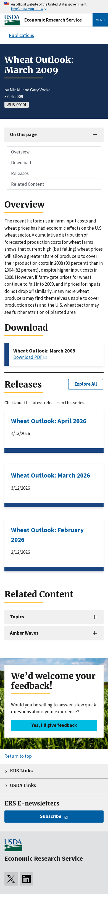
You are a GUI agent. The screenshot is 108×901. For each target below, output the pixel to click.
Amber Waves (24, 633)
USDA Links (23, 785)
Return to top (18, 756)
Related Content (27, 184)
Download (21, 163)
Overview (20, 152)
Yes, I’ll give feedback (54, 725)
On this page (23, 134)
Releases (20, 173)
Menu (100, 19)
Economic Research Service (53, 20)
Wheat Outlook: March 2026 (50, 475)
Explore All (86, 384)
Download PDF (28, 357)
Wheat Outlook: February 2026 (47, 535)
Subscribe (50, 816)
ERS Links (21, 770)
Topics (17, 617)
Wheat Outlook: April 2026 (48, 421)
